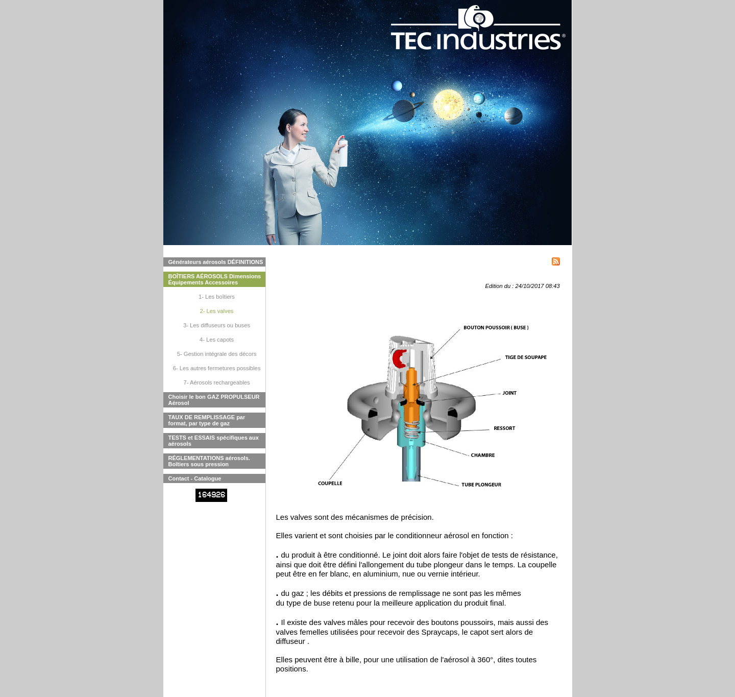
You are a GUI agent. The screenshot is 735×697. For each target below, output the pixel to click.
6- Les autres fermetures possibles (217, 368)
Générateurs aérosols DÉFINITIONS (215, 262)
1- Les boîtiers (217, 297)
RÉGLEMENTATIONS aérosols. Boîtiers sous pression (209, 461)
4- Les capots (217, 340)
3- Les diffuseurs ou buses (216, 325)
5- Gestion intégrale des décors (216, 354)
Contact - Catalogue (195, 478)
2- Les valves (217, 311)
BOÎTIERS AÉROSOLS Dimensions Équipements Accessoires (214, 279)
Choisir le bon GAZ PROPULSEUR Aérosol (214, 400)
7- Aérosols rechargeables (217, 382)
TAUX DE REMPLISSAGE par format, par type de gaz (207, 420)
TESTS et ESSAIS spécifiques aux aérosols (213, 441)
